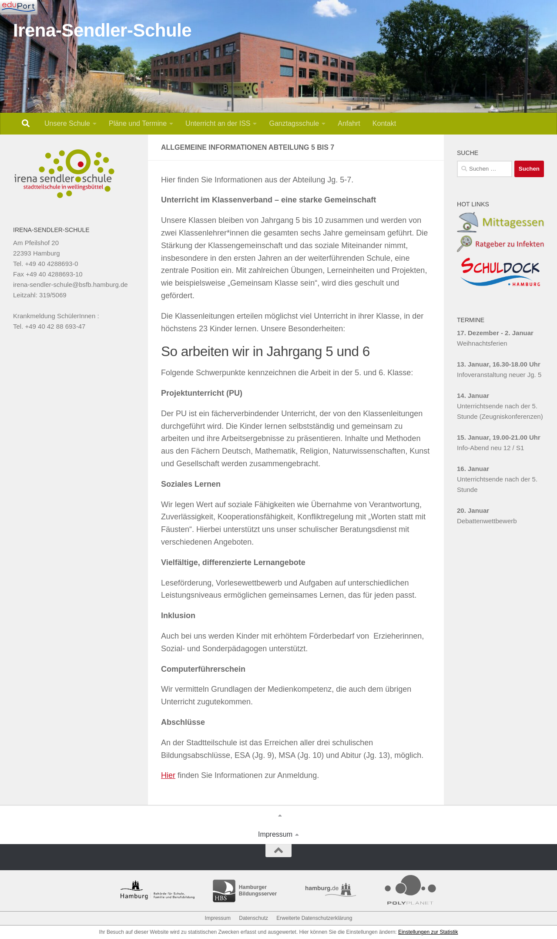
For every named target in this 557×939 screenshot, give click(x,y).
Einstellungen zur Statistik (428, 932)
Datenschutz (253, 918)
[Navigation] (18, 6)
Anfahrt (349, 123)
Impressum (275, 834)
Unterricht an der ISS (217, 123)
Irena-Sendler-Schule (102, 30)
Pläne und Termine (138, 123)
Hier (168, 775)
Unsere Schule (67, 123)
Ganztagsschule (294, 123)
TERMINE (470, 319)
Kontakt (384, 123)
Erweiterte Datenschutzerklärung (314, 918)
